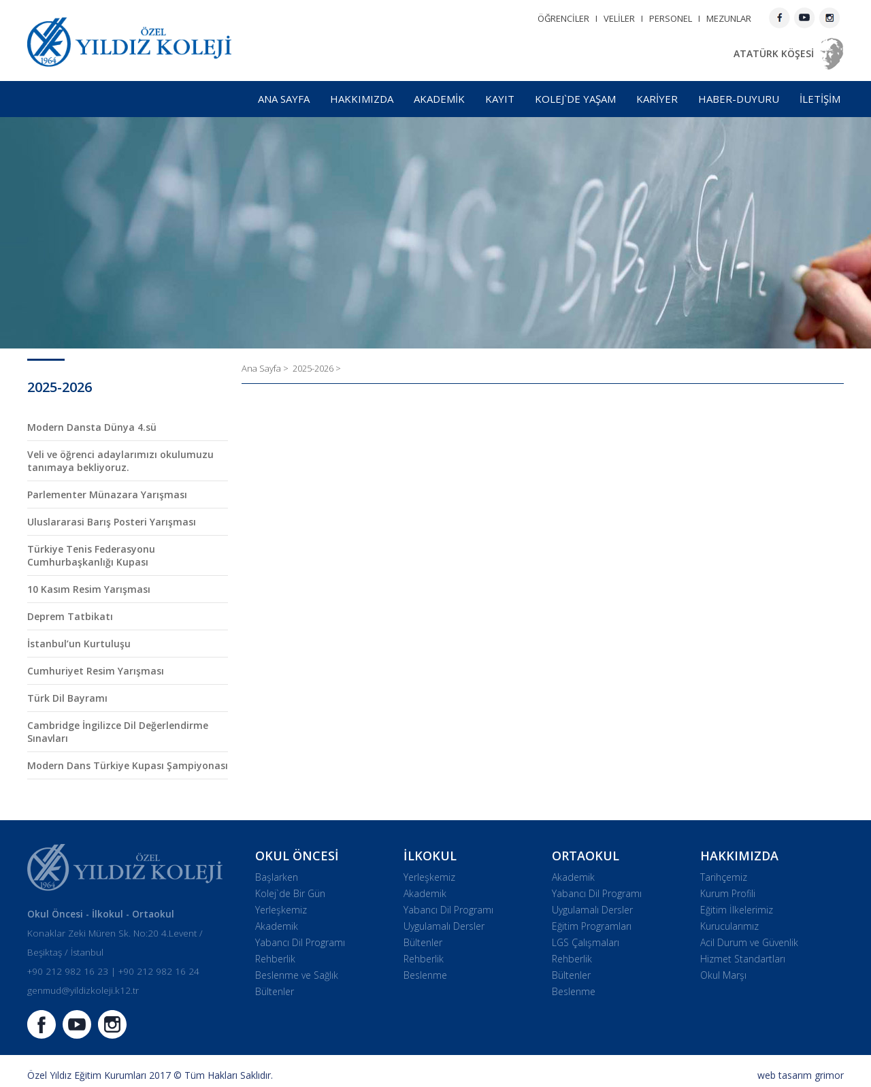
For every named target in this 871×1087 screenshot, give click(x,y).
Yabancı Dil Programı (300, 942)
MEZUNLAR (728, 18)
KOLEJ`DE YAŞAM (575, 99)
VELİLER (619, 18)
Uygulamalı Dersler (444, 926)
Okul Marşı (723, 975)
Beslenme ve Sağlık (296, 975)
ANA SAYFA (284, 99)
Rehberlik (275, 958)
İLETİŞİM (820, 99)
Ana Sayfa (262, 368)
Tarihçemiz (723, 877)
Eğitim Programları (591, 926)
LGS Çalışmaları (585, 942)
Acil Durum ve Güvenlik (749, 942)
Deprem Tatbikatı (70, 616)
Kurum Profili (727, 893)
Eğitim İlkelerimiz (736, 909)
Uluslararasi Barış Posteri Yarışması (111, 521)
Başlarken (276, 877)
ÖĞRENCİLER (563, 18)
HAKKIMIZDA (361, 99)
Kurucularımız (729, 926)
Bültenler (274, 991)
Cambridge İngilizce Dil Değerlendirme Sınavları (117, 732)
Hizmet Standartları (742, 958)
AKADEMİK (439, 99)
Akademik (276, 926)
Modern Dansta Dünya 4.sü (92, 427)
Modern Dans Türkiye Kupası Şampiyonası (127, 765)
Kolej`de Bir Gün (290, 893)
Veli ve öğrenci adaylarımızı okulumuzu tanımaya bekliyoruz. (120, 461)
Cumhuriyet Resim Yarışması (95, 670)
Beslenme (425, 975)
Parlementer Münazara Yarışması (107, 494)
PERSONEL (670, 18)
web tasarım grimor (800, 1075)
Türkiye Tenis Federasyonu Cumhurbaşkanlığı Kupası (91, 555)
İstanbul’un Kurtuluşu (79, 643)
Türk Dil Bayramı (67, 698)
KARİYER (657, 99)
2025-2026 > (317, 368)
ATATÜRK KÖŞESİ (774, 53)
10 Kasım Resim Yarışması (88, 589)
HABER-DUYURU (738, 99)
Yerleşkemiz (281, 909)
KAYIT (499, 99)
